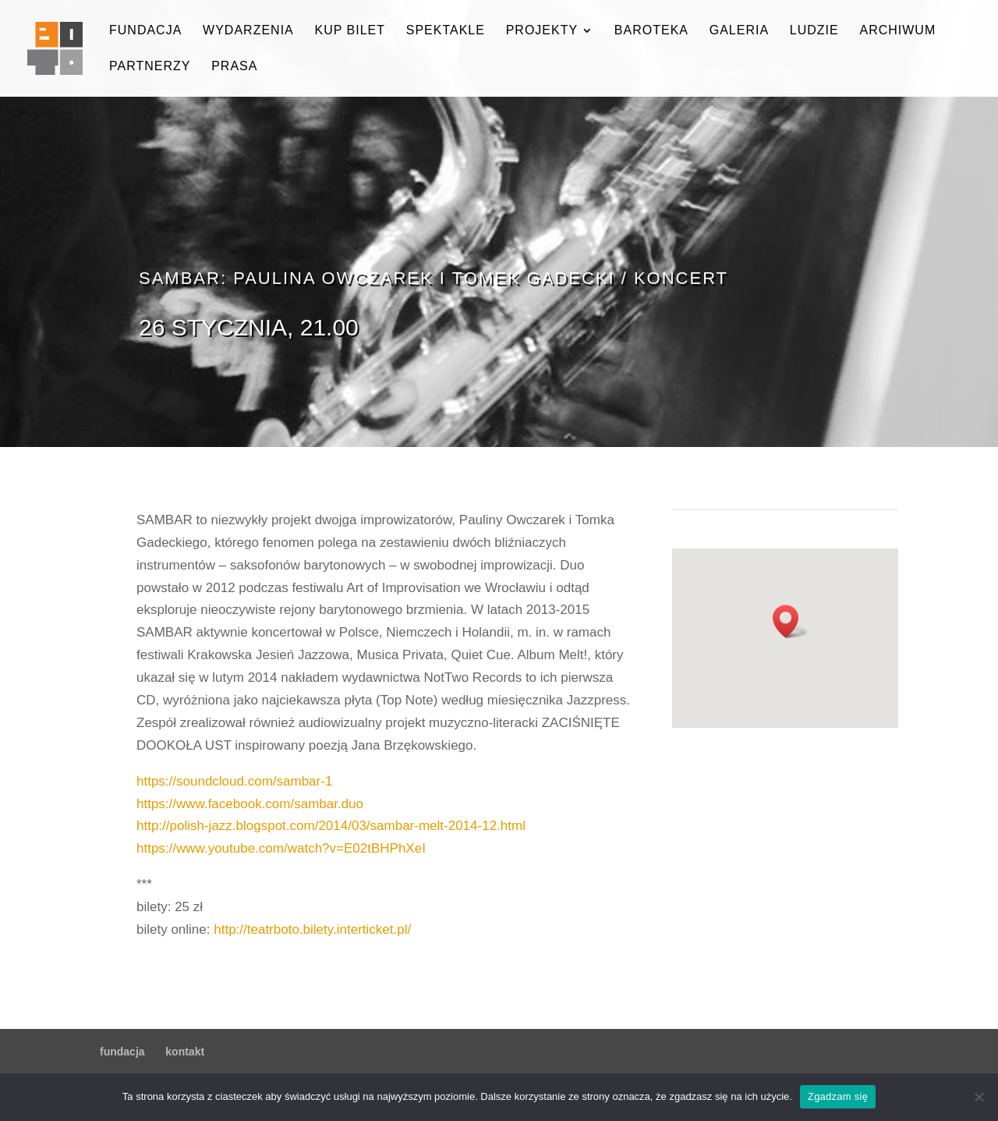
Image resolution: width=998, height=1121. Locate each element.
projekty (542, 31)
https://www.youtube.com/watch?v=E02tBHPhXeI (281, 848)
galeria (739, 31)
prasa (234, 67)
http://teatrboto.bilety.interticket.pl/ (312, 929)
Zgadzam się (838, 1096)
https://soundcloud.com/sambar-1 (234, 781)
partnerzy (149, 67)
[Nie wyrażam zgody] (978, 1097)
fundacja (145, 31)
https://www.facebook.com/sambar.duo (249, 803)
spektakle (445, 31)
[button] (791, 621)
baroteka (651, 31)
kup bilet (349, 31)
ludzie (814, 31)
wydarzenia (248, 31)
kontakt (184, 1051)
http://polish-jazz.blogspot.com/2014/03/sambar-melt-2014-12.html (331, 825)
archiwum (897, 31)
